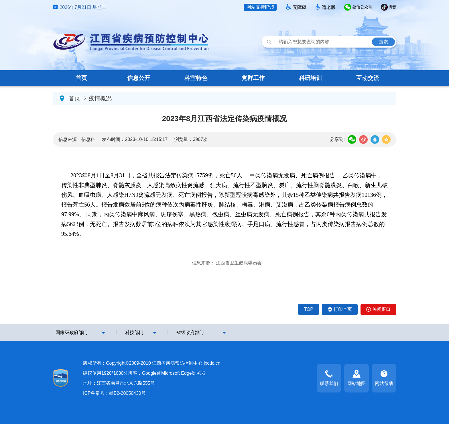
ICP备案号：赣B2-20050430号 (114, 393)
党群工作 (253, 78)
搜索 (383, 41)
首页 (81, 78)
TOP (308, 309)
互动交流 (367, 78)
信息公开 (138, 78)
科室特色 (195, 78)
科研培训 (310, 78)
